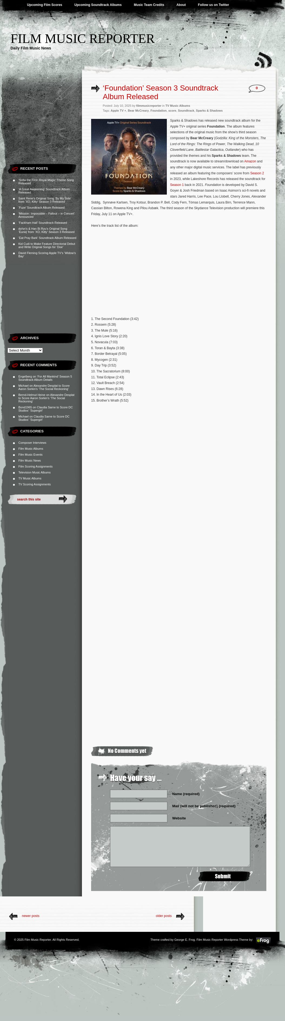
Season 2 (257, 173)
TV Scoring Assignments (34, 484)
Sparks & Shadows (209, 110)
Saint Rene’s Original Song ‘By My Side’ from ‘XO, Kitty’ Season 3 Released (44, 200)
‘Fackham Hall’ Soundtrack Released (42, 222)
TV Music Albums (29, 478)
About (181, 5)
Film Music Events (30, 454)
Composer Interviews (32, 442)
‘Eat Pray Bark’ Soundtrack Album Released (47, 237)
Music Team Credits (149, 5)
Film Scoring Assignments (35, 466)
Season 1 (177, 185)
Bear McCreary (138, 110)
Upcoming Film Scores (44, 5)
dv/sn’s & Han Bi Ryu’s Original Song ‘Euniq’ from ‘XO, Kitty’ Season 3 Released (46, 230)
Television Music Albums (34, 472)
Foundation (158, 110)
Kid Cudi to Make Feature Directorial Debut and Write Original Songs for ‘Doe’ (46, 245)
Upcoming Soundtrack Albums (98, 5)
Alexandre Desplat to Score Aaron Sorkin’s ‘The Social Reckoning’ (44, 387)
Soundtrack (186, 110)
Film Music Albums (30, 448)
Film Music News (29, 460)
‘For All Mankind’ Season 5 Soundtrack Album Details (45, 378)
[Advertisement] (45, 127)
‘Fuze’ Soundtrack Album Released (41, 207)
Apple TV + (118, 110)
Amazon (250, 161)
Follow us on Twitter (213, 5)
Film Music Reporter (83, 38)
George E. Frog (184, 939)
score (172, 110)
